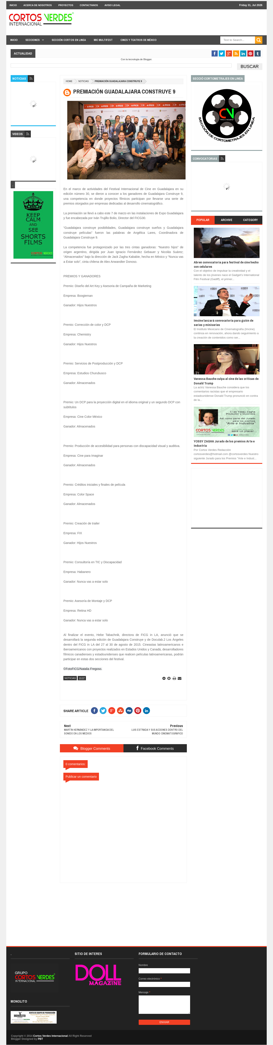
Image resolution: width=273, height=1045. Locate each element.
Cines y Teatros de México (138, 40)
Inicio (13, 5)
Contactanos (89, 5)
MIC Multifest (103, 40)
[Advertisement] (123, 910)
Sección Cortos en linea (69, 40)
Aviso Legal (112, 5)
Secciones (32, 40)
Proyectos (65, 5)
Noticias (83, 81)
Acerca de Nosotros (37, 5)
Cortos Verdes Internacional (50, 1035)
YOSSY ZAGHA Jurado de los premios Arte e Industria (224, 443)
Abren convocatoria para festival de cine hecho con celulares (226, 264)
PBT (40, 1038)
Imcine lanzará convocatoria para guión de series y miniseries (223, 322)
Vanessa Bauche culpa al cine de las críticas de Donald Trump (226, 380)
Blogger (147, 59)
